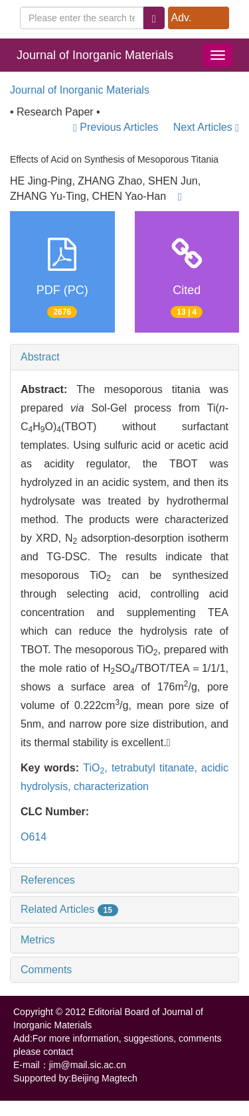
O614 (33, 836)
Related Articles (69, 909)
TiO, (97, 767)
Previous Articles (117, 127)
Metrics (38, 939)
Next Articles (206, 127)
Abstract (40, 356)
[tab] (124, 357)
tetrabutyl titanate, (156, 767)
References (48, 880)
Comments (46, 969)
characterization (111, 786)
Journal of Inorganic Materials (95, 55)
